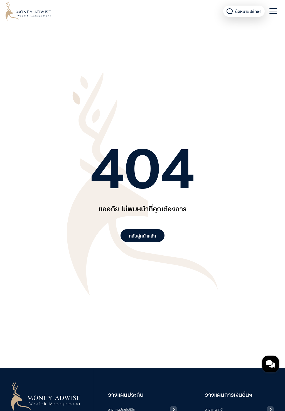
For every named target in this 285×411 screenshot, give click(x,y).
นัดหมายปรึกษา (244, 11)
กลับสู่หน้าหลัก (142, 235)
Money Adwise (28, 11)
